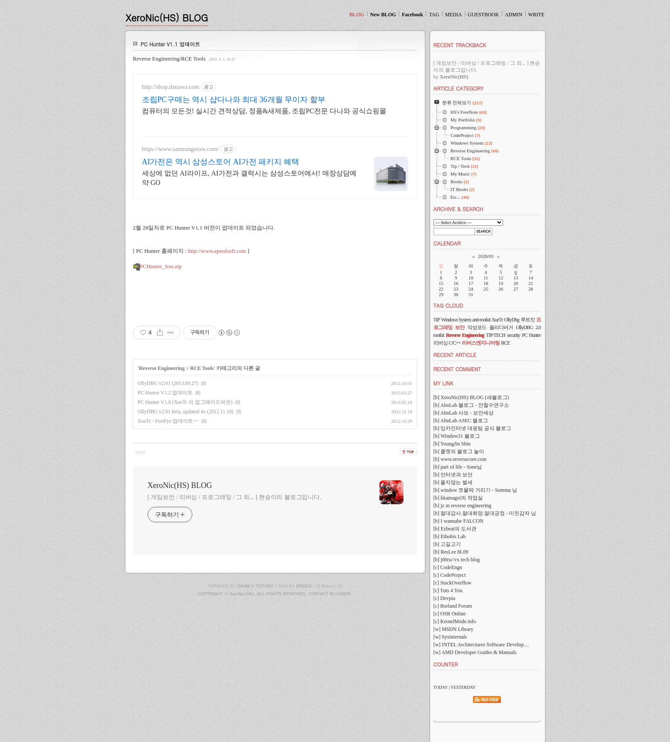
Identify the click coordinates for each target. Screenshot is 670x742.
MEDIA (453, 15)
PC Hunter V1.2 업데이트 (165, 393)
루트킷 (528, 320)
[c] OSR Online (450, 614)
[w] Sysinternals (450, 637)
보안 (459, 327)
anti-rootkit (481, 320)
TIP (437, 320)
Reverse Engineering (162, 368)
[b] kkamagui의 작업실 (458, 498)
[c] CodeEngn (448, 567)
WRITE (536, 15)
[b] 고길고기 (447, 544)
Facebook (412, 15)
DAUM (243, 586)
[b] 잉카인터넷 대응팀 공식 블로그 (473, 428)
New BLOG (383, 15)
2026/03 (486, 256)
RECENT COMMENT (457, 369)
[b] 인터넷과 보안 (453, 475)
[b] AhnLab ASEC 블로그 (461, 421)
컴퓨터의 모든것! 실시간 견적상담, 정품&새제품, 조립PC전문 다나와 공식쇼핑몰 (264, 111)
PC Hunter (531, 335)
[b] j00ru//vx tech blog (457, 560)
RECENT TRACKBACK (460, 44)
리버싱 (441, 343)
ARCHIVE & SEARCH (458, 208)
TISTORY (264, 586)
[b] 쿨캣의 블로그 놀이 (459, 451)
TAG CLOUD (449, 305)
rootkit (439, 335)
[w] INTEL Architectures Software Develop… (481, 645)
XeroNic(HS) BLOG (167, 17)
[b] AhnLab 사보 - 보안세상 (464, 413)
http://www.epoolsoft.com (217, 251)
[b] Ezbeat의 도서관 (455, 529)
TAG (434, 15)
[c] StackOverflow (453, 583)
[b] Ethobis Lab (450, 536)
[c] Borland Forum (453, 606)
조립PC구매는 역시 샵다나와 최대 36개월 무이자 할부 (233, 99)
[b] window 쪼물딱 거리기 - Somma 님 (475, 490)
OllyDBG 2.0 (528, 327)
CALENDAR (447, 243)
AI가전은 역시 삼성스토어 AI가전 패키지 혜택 (221, 161)
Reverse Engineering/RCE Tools (169, 58)
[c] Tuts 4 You (448, 591)
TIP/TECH (495, 335)
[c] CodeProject (450, 575)
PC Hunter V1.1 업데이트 (170, 44)
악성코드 (476, 327)
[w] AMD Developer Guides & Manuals (475, 652)
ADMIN (513, 15)
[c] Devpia (444, 598)
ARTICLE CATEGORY (459, 88)
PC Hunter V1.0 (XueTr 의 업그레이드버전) (185, 402)
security (513, 335)
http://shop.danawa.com (171, 87)
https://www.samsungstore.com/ (180, 149)
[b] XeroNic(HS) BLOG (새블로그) (471, 397)
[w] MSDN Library (453, 629)
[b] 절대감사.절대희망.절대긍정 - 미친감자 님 (485, 513)
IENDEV (303, 586)
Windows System (456, 320)
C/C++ (455, 343)
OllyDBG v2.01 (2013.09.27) (168, 383)
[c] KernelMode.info (455, 621)
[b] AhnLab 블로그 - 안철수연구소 (471, 405)
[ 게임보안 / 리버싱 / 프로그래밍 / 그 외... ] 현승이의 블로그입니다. (234, 497)
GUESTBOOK (483, 15)
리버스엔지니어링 (481, 343)
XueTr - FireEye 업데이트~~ (168, 421)
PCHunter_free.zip (157, 266)
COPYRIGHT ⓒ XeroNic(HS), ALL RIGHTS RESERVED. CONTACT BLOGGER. (275, 594)
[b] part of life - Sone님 (458, 467)
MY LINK (444, 383)
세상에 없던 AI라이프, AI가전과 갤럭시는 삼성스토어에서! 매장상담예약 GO (249, 178)
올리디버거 (501, 327)
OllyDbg (511, 320)
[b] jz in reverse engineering (462, 506)
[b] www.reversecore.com (460, 459)
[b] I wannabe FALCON (459, 521)
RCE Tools (202, 368)
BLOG (356, 15)
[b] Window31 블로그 (457, 436)
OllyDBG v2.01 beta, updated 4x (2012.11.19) (185, 412)
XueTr (497, 320)
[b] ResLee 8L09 (451, 552)
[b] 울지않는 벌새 (453, 482)
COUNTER (446, 664)
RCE (505, 343)
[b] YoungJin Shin (452, 444)
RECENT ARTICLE (455, 354)
